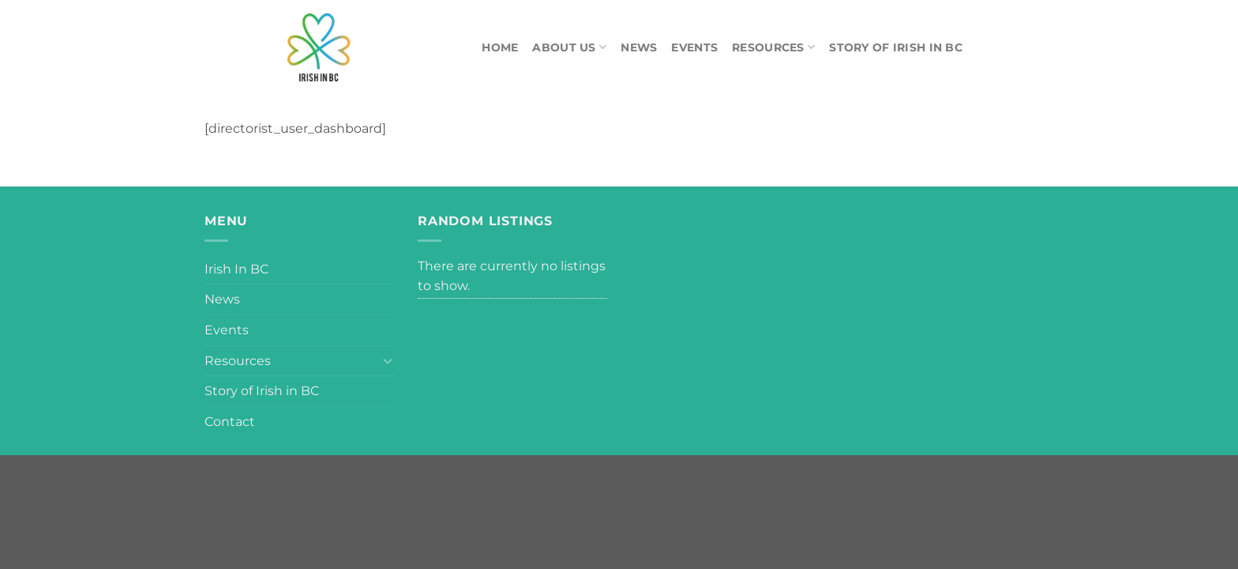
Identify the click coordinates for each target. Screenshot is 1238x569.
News (639, 47)
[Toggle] (387, 360)
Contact (229, 421)
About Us (569, 47)
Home (500, 47)
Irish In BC (236, 269)
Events (694, 47)
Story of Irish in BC (895, 47)
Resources (773, 47)
